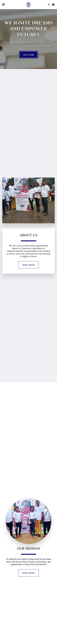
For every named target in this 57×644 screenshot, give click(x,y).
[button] (3, 4)
